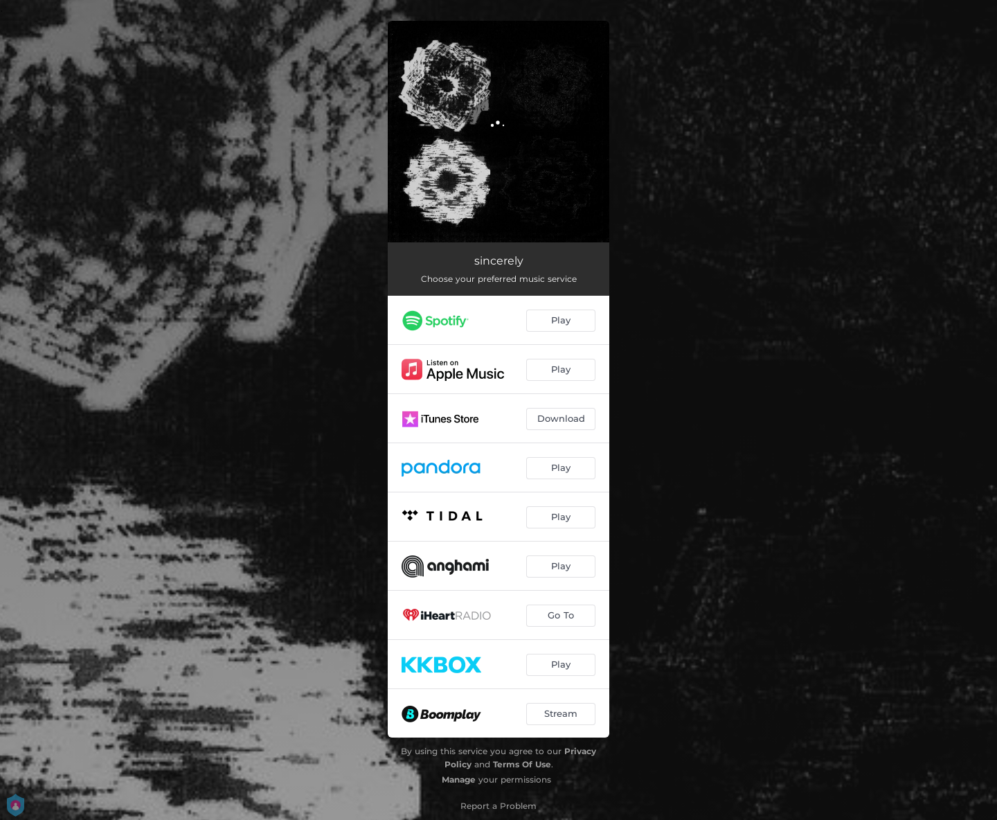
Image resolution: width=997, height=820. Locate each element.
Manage (459, 779)
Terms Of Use (522, 764)
